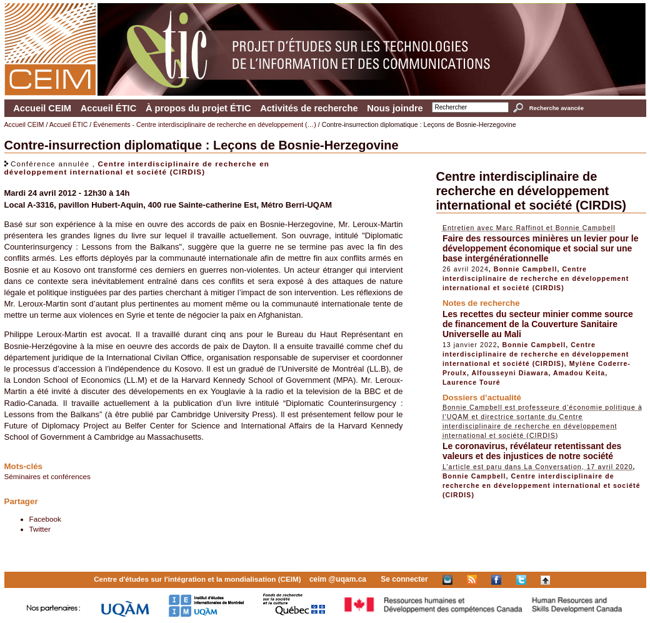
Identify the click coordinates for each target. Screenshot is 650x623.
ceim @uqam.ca (337, 579)
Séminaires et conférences (47, 476)
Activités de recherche (309, 108)
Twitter (40, 529)
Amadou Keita (579, 373)
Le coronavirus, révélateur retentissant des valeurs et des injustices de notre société (531, 451)
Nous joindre (395, 108)
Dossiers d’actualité (481, 397)
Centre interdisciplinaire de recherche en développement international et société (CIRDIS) (137, 168)
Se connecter (404, 579)
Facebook (45, 519)
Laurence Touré (471, 382)
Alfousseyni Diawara (510, 373)
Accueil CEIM (42, 108)
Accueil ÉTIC (109, 108)
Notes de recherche (481, 303)
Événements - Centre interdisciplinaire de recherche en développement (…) (204, 124)
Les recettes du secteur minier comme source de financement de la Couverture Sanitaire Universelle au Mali (537, 324)
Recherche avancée (556, 108)
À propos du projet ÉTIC (198, 108)
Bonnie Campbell (526, 269)
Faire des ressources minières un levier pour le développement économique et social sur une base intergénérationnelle (540, 248)
